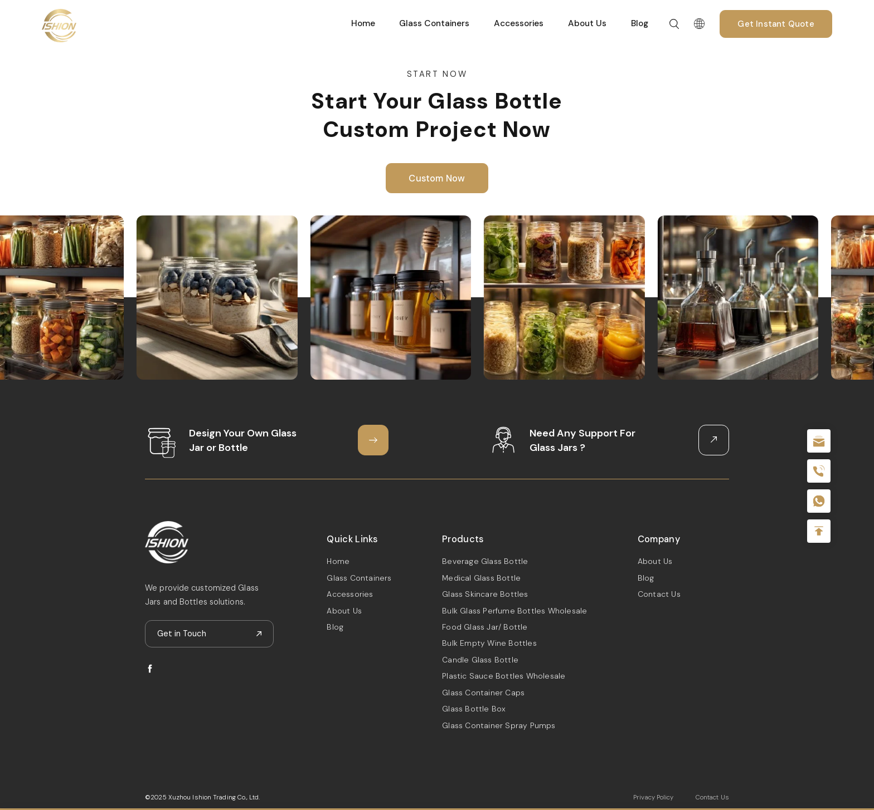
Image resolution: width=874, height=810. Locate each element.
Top (819, 531)
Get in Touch (181, 633)
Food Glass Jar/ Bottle (484, 627)
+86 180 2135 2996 (819, 471)
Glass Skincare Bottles (485, 594)
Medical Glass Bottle (481, 578)
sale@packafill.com (819, 441)
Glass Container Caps (483, 693)
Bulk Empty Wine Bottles (489, 643)
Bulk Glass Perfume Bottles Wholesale (514, 611)
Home (363, 23)
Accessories (518, 23)
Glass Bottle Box (474, 709)
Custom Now (437, 178)
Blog (639, 23)
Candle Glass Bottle (480, 660)
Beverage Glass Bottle (485, 561)
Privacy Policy (653, 797)
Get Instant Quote (775, 24)
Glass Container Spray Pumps (498, 725)
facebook (150, 669)
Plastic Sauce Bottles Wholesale (503, 676)
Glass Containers (434, 23)
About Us (587, 23)
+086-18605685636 (819, 501)
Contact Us (659, 594)
